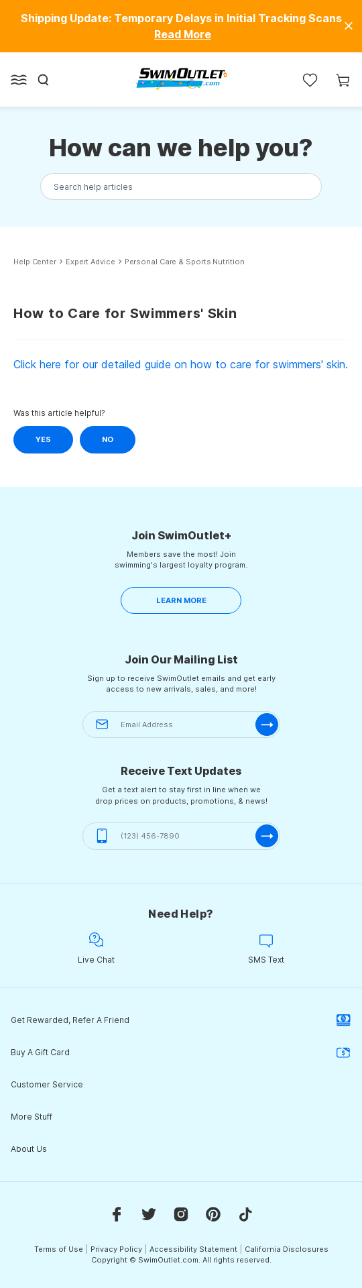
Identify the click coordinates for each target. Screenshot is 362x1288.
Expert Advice (90, 262)
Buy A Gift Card (181, 1052)
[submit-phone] (266, 835)
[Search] (44, 80)
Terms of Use (58, 1249)
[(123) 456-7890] (181, 836)
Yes (43, 439)
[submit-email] (266, 724)
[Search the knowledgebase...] (181, 187)
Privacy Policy (116, 1249)
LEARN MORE (181, 600)
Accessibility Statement (193, 1249)
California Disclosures (286, 1249)
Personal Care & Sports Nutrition (185, 262)
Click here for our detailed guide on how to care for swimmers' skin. (180, 364)
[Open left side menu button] (19, 80)
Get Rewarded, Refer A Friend (181, 1020)
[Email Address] (181, 725)
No (107, 439)
